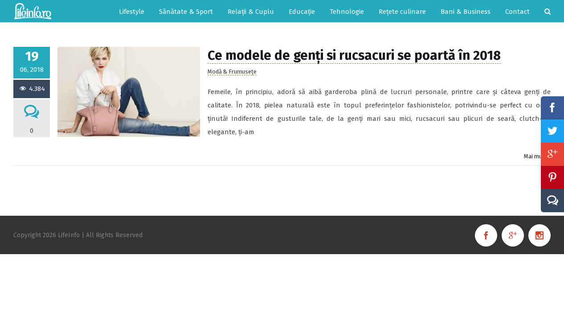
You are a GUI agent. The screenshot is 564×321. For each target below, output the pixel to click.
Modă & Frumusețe (232, 71)
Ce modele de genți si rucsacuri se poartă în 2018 (354, 55)
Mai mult (535, 156)
